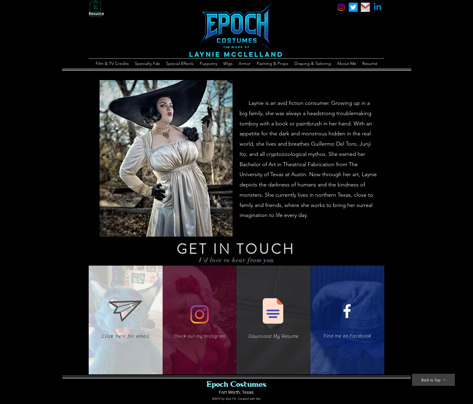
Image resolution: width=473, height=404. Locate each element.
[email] (365, 7)
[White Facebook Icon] (347, 311)
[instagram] (341, 7)
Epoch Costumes (236, 384)
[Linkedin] (377, 7)
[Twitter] (353, 7)
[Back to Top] (433, 380)
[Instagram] (199, 314)
